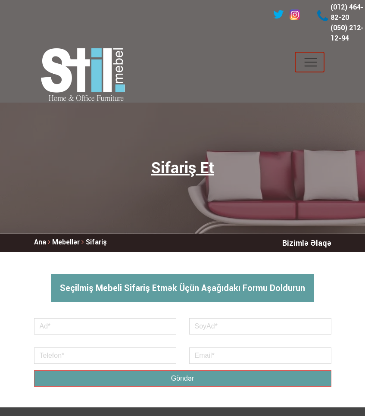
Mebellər (66, 242)
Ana (40, 242)
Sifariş (96, 242)
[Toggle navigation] (309, 62)
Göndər (182, 378)
